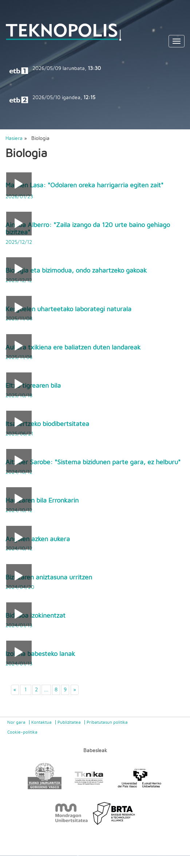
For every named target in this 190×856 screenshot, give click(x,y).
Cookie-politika (22, 732)
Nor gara (16, 722)
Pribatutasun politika (107, 722)
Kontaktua (41, 722)
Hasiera (14, 138)
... (46, 689)
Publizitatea (69, 722)
